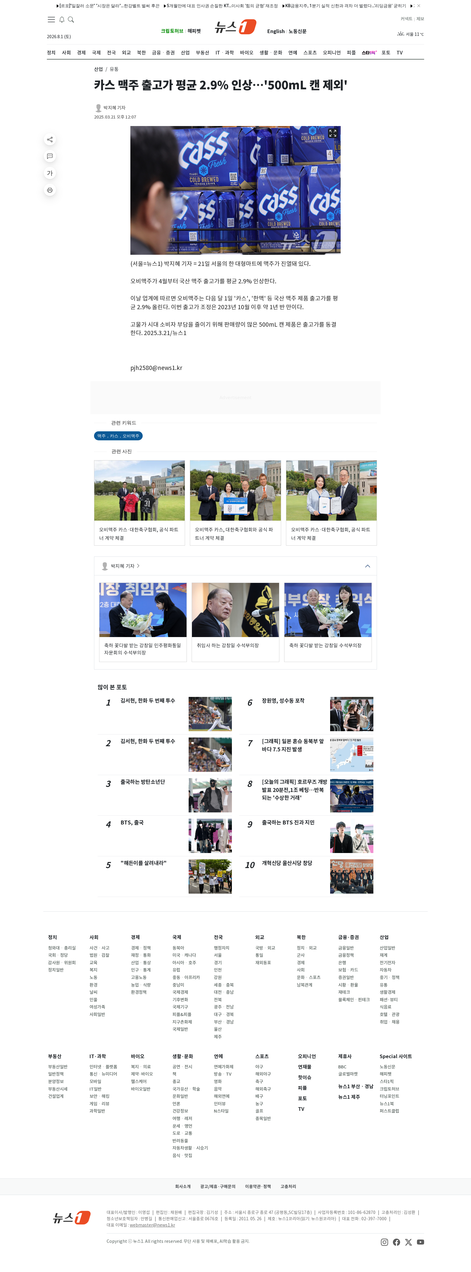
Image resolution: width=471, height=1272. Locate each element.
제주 (218, 1036)
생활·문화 (182, 1056)
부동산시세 (58, 1089)
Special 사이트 (396, 1056)
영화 (218, 1081)
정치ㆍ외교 (307, 948)
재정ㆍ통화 (141, 955)
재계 (383, 955)
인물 (93, 1000)
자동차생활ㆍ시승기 (190, 1148)
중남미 (178, 985)
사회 (94, 937)
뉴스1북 (387, 1104)
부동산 (55, 1056)
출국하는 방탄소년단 (142, 781)
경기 (218, 963)
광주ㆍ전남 (224, 1007)
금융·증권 (348, 937)
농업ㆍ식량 (141, 985)
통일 (259, 955)
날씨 (93, 992)
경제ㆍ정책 (141, 948)
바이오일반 (140, 1089)
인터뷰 (220, 1104)
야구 (259, 1067)
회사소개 (183, 1186)
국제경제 (180, 992)
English (276, 31)
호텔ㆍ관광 (390, 1014)
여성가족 (97, 1007)
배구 (259, 1096)
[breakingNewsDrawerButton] (62, 19)
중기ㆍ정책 (390, 977)
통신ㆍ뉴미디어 (103, 1074)
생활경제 (387, 992)
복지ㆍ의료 (141, 1067)
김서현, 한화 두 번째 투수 (147, 700)
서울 (218, 955)
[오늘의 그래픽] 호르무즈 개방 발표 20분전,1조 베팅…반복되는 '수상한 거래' (294, 789)
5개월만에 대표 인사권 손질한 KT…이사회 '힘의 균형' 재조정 (207, 5)
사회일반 (97, 1014)
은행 (342, 963)
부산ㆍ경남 (224, 1022)
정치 (52, 937)
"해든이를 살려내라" (143, 863)
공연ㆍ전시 (182, 1067)
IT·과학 (98, 1056)
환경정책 (139, 992)
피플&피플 (181, 1014)
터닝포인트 (389, 1096)
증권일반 (346, 977)
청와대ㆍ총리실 (62, 948)
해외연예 (221, 1096)
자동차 (385, 970)
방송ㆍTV (223, 1074)
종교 (176, 1081)
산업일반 (387, 948)
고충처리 (288, 1186)
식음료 (385, 1007)
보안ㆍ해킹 (99, 1096)
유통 (383, 985)
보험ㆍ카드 (348, 970)
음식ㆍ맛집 (182, 1155)
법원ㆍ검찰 (99, 955)
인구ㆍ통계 (141, 970)
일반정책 (56, 1074)
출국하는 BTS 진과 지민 (288, 822)
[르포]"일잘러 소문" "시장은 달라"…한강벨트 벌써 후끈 (94, 5)
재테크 (344, 992)
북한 (301, 937)
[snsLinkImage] (384, 1242)
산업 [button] (98, 69)
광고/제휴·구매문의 (217, 1186)
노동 (93, 977)
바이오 (137, 1056)
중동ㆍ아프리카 (186, 977)
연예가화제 (223, 1067)
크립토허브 (172, 31)
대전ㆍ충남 (224, 992)
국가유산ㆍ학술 (186, 1089)
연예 (218, 1056)
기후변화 (180, 1000)
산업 (384, 937)
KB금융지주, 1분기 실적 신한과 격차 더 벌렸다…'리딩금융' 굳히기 (330, 5)
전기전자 (387, 963)
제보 (420, 19)
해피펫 (194, 31)
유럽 (176, 970)
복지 (93, 970)
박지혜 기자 (115, 108)
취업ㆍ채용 (390, 1022)
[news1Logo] (72, 1217)
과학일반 (97, 1111)
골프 (259, 1111)
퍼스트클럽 (389, 1111)
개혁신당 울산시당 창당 (287, 863)
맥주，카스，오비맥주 (118, 435)
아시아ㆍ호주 (184, 963)
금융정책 (346, 955)
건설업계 (56, 1096)
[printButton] (50, 190)
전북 (218, 1000)
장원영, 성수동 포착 (283, 700)
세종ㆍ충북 (224, 985)
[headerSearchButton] (71, 19)
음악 (218, 1089)
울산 (218, 1029)
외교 (259, 937)
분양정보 (56, 1081)
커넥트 (406, 19)
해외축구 (263, 1089)
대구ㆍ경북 (224, 1014)
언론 (176, 1104)
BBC (342, 1067)
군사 (301, 955)
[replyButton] (50, 156)
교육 (93, 963)
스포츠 (262, 1056)
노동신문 (298, 31)
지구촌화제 (182, 1022)
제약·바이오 (142, 1074)
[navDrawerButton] (51, 19)
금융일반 (346, 948)
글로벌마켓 (348, 1074)
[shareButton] (50, 139)
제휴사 (345, 1056)
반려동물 (180, 1141)
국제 (176, 937)
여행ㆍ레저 (182, 1118)
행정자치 (221, 948)
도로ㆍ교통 (182, 1133)
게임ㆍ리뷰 (99, 1104)
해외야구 (263, 1074)
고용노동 (139, 977)
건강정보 (180, 1111)
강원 (218, 977)
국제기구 (180, 1007)
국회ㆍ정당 (58, 955)
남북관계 (304, 985)
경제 (135, 937)
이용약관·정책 (258, 1186)
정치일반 (56, 970)
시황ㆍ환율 (348, 985)
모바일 (95, 1081)
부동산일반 (58, 1067)
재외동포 (263, 963)
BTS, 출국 (132, 822)
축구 (259, 1081)
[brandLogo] (235, 26)
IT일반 (96, 1089)
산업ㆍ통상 (141, 963)
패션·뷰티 (389, 1000)
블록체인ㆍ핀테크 (354, 1000)
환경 (93, 985)
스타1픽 (387, 1081)
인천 (218, 970)
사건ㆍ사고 (99, 948)
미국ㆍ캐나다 (184, 955)
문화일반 (180, 1096)
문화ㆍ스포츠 (309, 977)
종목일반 (263, 1118)
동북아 (178, 948)
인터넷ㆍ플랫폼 (103, 1067)
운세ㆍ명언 (182, 1126)
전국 (218, 937)
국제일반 (180, 1029)
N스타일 (221, 1111)
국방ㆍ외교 (265, 948)
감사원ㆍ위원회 (62, 963)
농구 (259, 1104)
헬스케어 (139, 1081)
